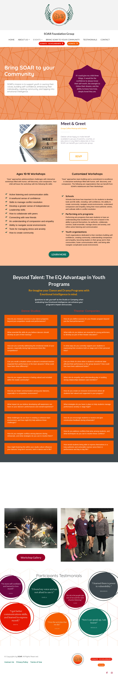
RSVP (78, 156)
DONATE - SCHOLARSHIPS (51, 43)
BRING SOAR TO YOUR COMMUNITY (63, 40)
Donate (101, 665)
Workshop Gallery (31, 557)
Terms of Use (36, 662)
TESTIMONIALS (90, 40)
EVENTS (37, 40)
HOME (11, 40)
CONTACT (105, 40)
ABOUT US (23, 40)
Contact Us (9, 662)
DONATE (73, 43)
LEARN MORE (59, 254)
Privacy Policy (22, 662)
